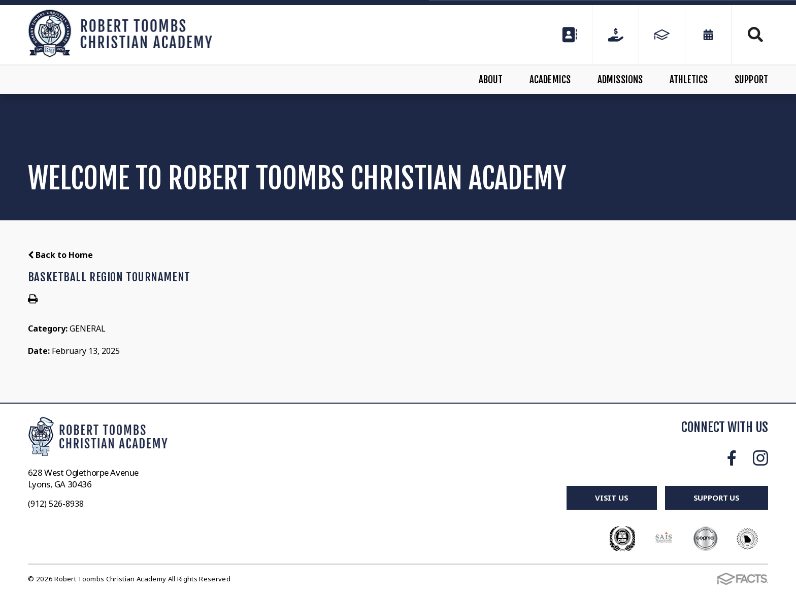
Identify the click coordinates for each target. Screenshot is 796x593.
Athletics (689, 80)
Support (751, 80)
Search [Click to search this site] (755, 34)
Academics (550, 80)
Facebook (732, 458)
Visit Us (611, 497)
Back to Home (60, 254)
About (491, 80)
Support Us (716, 497)
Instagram (760, 458)
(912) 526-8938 (56, 503)
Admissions (620, 80)
